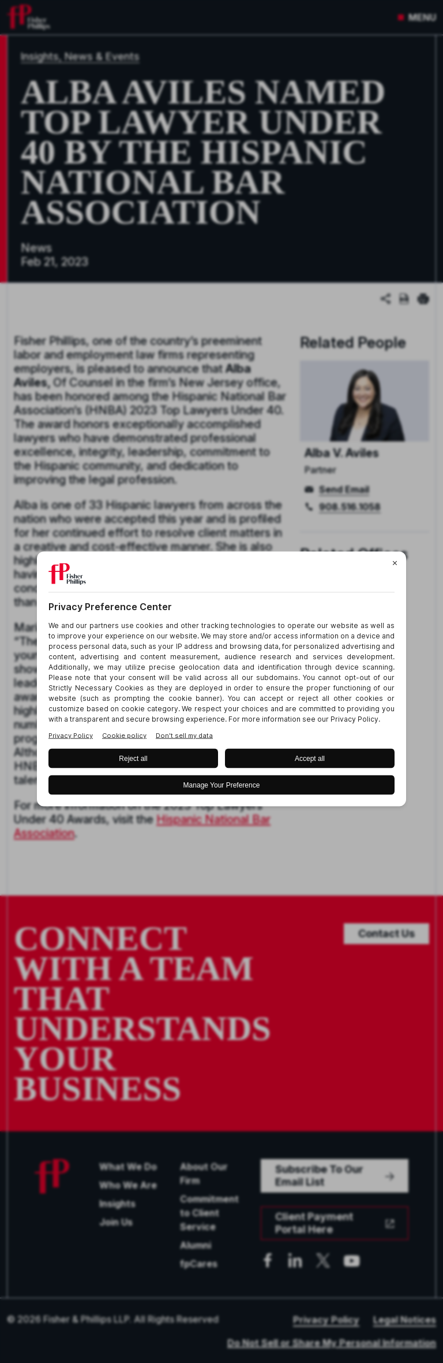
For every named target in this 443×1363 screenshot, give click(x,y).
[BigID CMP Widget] (221, 681)
